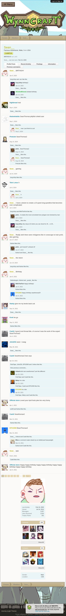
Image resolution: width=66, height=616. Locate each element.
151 (43, 515)
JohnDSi (13, 342)
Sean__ (17, 88)
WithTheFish (23, 211)
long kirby (13, 79)
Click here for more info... (43, 611)
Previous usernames (13, 67)
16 (24, 476)
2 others (34, 364)
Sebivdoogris (14, 280)
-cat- (20, 79)
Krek (11, 317)
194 (42, 522)
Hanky (12, 304)
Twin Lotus (14, 183)
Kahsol (12, 243)
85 (42, 548)
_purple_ (29, 280)
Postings (39, 64)
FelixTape (13, 364)
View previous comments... (18, 368)
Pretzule (13, 137)
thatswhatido (15, 116)
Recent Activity (26, 64)
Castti (12, 331)
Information (52, 64)
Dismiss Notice (62, 605)
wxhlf (11, 409)
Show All (41, 542)
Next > (28, 476)
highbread (14, 103)
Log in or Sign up (57, 1)
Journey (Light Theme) (8, 611)
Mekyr (17, 380)
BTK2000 (26, 364)
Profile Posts (11, 64)
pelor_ (17, 149)
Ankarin (18, 371)
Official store (15, 400)
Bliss (17, 440)
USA (42, 577)
